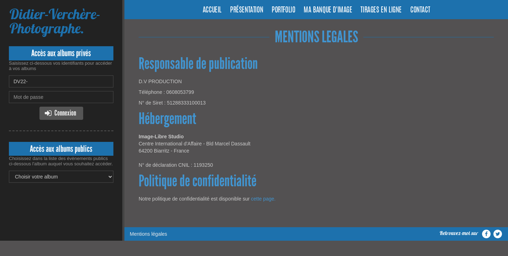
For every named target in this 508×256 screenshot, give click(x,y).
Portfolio (283, 10)
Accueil (212, 10)
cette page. (263, 199)
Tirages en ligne (381, 10)
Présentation (246, 10)
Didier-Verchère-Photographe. (55, 21)
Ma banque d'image (328, 10)
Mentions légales (148, 234)
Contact (420, 10)
